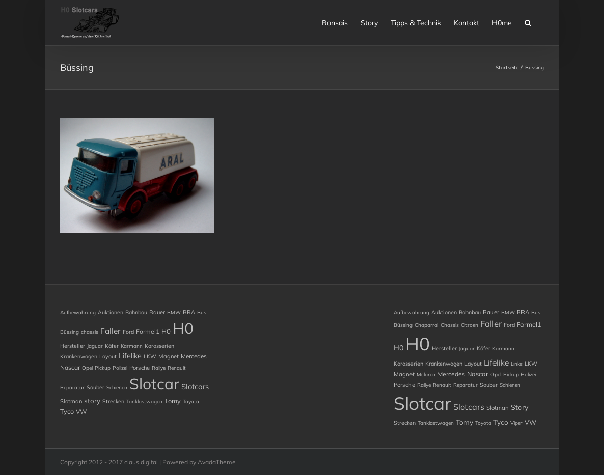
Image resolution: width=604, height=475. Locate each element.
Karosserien (159, 345)
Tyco (67, 411)
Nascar (70, 367)
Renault (177, 368)
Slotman (71, 401)
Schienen (116, 387)
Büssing (69, 332)
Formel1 (147, 332)
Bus (201, 312)
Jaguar (95, 346)
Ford (128, 332)
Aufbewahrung (78, 312)
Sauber (95, 387)
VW (81, 411)
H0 (166, 331)
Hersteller (72, 345)
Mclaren (426, 374)
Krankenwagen (78, 356)
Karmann (132, 346)
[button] (528, 22)
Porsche (139, 367)
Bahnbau (136, 312)
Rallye (159, 368)
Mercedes (194, 356)
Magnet (168, 356)
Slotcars (195, 387)
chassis (89, 332)
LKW (150, 356)
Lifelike (130, 355)
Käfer (112, 345)
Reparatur (72, 387)
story (92, 401)
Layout (108, 356)
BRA (189, 312)
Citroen (469, 325)
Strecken (113, 401)
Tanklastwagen (144, 401)
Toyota (191, 401)
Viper (516, 423)
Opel (87, 368)
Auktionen (110, 312)
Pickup (103, 368)
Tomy (172, 401)
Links (517, 363)
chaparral (426, 325)
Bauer (157, 312)
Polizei (120, 368)
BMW (174, 312)
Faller (110, 331)
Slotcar (154, 384)
